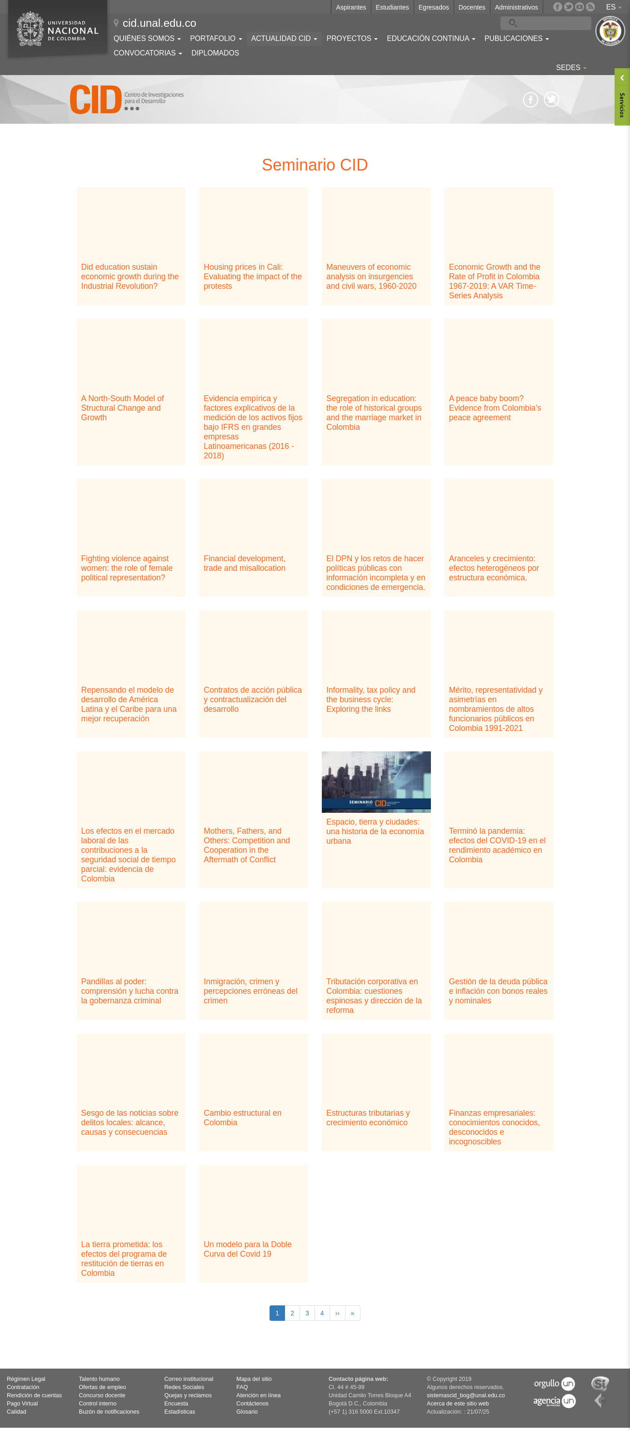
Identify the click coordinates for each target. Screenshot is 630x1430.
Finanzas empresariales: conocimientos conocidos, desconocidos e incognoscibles (494, 1127)
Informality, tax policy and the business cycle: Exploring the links (370, 699)
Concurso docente (102, 1395)
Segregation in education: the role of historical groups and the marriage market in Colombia (374, 413)
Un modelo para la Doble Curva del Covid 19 (248, 1249)
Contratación (23, 1387)
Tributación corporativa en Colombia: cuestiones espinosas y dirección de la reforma (374, 996)
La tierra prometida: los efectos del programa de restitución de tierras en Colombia (124, 1259)
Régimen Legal (26, 1379)
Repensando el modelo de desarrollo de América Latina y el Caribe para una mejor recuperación (129, 704)
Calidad (16, 1412)
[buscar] (538, 23)
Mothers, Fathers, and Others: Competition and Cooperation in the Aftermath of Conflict (247, 845)
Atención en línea (258, 1395)
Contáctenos (252, 1403)
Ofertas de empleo (102, 1387)
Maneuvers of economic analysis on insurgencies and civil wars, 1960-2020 (371, 276)
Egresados (434, 7)
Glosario (247, 1412)
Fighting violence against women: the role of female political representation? (127, 568)
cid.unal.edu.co (159, 23)
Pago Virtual (22, 1403)
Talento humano (99, 1379)
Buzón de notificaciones (109, 1412)
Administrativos (516, 7)
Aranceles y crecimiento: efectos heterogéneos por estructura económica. (494, 568)
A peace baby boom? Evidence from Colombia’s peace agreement (495, 408)
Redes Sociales (185, 1387)
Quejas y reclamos (188, 1395)
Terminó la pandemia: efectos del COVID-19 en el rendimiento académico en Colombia (497, 845)
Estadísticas (180, 1412)
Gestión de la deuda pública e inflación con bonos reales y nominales (498, 991)
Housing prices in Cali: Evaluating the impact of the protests (253, 276)
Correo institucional (189, 1379)
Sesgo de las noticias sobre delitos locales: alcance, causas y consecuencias (130, 1122)
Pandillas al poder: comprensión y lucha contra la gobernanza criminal (130, 991)
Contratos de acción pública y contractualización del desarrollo (253, 699)
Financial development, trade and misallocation (244, 563)
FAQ (242, 1387)
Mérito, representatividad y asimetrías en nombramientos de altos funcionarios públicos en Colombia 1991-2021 (496, 709)
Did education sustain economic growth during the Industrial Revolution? (130, 276)
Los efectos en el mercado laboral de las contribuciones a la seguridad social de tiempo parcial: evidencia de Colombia (128, 854)
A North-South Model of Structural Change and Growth (122, 408)
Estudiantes (392, 7)
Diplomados (215, 53)
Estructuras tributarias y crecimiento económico (368, 1117)
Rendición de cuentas (34, 1395)
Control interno (98, 1403)
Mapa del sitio (254, 1379)
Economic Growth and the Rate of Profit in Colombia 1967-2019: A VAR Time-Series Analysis (494, 281)
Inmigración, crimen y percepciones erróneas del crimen (250, 991)
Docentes (472, 7)
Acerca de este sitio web (458, 1403)
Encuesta (177, 1403)
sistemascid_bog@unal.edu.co (466, 1395)
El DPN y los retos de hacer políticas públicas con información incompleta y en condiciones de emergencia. (375, 573)
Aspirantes (351, 7)
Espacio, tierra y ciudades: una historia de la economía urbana (375, 831)
